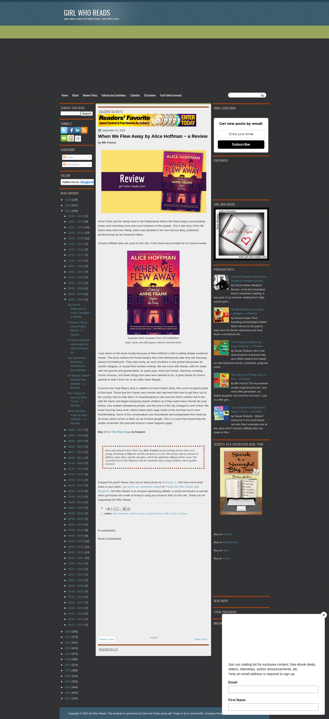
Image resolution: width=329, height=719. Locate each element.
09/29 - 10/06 (76, 288)
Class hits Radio (151, 713)
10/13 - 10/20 (76, 277)
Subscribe (241, 144)
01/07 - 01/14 (76, 624)
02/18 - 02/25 (76, 591)
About (75, 95)
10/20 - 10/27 (76, 271)
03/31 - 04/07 (76, 558)
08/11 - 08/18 (76, 452)
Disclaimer (150, 95)
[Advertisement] (164, 59)
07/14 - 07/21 (76, 474)
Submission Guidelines (113, 95)
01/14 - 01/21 (76, 619)
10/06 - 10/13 (76, 282)
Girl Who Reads (87, 12)
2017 (68, 664)
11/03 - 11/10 (76, 260)
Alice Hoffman (120, 513)
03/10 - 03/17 (76, 574)
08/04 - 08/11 (76, 457)
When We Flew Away (117, 431)
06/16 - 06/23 (76, 496)
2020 (68, 648)
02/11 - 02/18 (76, 596)
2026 (68, 199)
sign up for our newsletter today (141, 486)
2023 (68, 631)
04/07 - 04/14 (76, 552)
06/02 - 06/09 (76, 507)
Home (65, 95)
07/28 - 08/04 (76, 463)
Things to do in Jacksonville (188, 713)
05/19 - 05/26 (76, 518)
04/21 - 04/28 (76, 541)
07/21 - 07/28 (76, 468)
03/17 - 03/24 (76, 569)
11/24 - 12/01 (76, 243)
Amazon (227, 534)
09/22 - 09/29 (76, 294)
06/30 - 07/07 (76, 485)
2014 (68, 681)
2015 (68, 676)
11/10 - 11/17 (76, 255)
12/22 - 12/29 (76, 221)
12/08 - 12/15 (76, 232)
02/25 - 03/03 (76, 585)
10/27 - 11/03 (76, 266)
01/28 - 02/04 (76, 608)
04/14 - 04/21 (76, 546)
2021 (68, 642)
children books (137, 513)
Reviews (182, 513)
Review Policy (90, 95)
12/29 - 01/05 (76, 216)
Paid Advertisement (171, 95)
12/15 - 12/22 (76, 227)
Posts (68, 157)
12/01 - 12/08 (76, 238)
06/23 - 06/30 (76, 491)
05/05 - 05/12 (76, 530)
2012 (68, 692)
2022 (68, 637)
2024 (68, 210)
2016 (68, 670)
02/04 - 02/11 (76, 602)
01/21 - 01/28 (76, 613)
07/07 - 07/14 (76, 480)
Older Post (200, 639)
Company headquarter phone (221, 713)
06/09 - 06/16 (76, 502)
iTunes (226, 558)
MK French (171, 513)
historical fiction (154, 513)
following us (169, 482)
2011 (68, 698)
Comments (71, 164)
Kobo (225, 550)
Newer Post (107, 639)
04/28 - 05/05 (76, 535)
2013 (68, 687)
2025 (68, 205)
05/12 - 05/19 (76, 524)
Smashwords (230, 542)
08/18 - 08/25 (76, 446)
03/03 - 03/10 (76, 580)
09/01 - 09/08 (76, 435)
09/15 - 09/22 (76, 299)
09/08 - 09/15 (76, 429)
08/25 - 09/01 (76, 440)
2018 (68, 659)
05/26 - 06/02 (76, 513)
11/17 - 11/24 (76, 249)
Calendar (135, 95)
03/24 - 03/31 (76, 563)
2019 (68, 653)
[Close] (324, 615)
